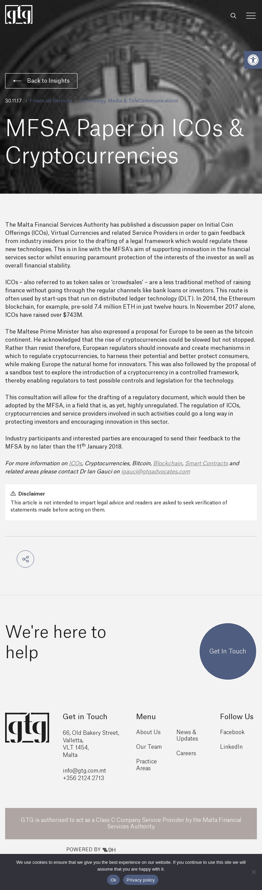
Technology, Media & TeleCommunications (128, 101)
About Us (148, 732)
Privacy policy (141, 880)
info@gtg (75, 771)
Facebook (232, 732)
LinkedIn (231, 747)
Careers (186, 753)
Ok (113, 880)
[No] (253, 872)
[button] (253, 60)
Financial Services (51, 101)
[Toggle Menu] (251, 16)
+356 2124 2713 (83, 778)
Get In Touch (227, 651)
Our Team (149, 747)
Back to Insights (41, 81)
